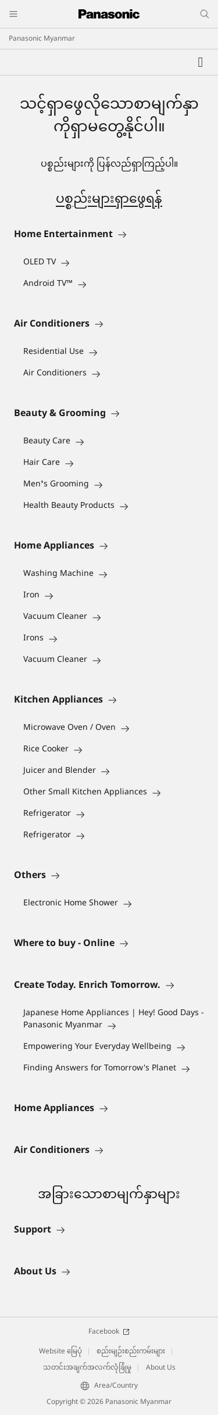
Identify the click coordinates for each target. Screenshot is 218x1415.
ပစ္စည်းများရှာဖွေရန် (109, 200)
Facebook (109, 1332)
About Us (161, 1368)
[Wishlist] (200, 62)
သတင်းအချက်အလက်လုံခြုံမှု (87, 1368)
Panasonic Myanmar (42, 39)
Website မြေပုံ (60, 1352)
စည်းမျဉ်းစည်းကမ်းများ (131, 1352)
